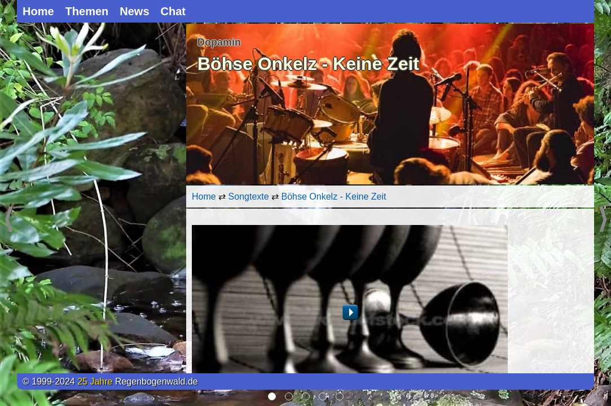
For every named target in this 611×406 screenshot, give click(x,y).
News (134, 11)
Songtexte (248, 196)
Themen (87, 11)
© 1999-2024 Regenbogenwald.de (110, 381)
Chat (173, 11)
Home (38, 11)
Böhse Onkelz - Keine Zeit (334, 196)
